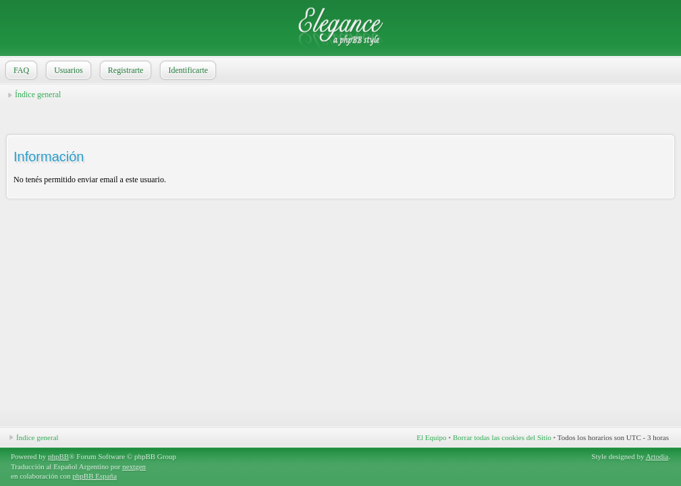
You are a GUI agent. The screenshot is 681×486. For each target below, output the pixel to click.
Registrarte (124, 70)
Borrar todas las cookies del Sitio (502, 437)
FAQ (20, 70)
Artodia (657, 456)
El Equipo (431, 437)
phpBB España (94, 476)
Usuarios (67, 70)
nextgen (134, 466)
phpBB (58, 456)
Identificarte (186, 70)
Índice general (38, 94)
